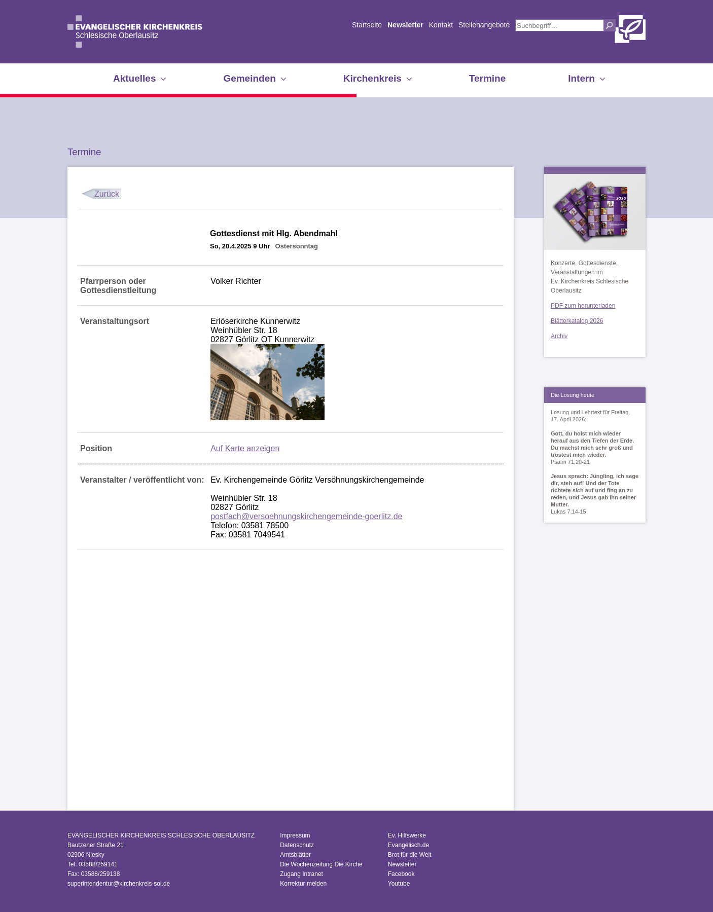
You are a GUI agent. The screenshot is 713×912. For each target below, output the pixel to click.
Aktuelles (134, 78)
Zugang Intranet (301, 874)
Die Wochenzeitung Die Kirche (321, 864)
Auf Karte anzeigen (244, 448)
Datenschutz (297, 845)
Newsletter (405, 25)
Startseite (367, 25)
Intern (581, 78)
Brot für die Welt (410, 854)
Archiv (559, 336)
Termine (487, 78)
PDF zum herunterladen (583, 305)
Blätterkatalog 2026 (577, 320)
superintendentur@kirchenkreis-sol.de (118, 883)
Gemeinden (249, 78)
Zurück (106, 194)
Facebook (401, 874)
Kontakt (441, 25)
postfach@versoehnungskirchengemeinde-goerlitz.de (306, 516)
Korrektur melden (303, 883)
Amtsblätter (295, 854)
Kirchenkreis (372, 78)
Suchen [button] (609, 25)
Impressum (295, 835)
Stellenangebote (484, 25)
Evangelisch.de (408, 845)
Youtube (399, 883)
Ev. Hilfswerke (407, 835)
